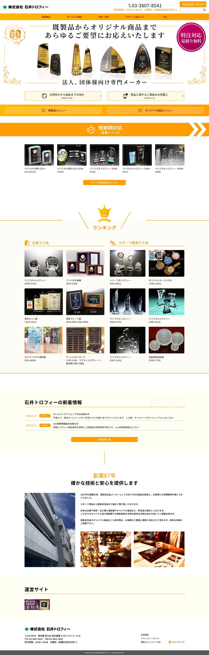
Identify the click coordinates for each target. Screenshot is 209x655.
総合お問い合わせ (193, 4)
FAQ (165, 16)
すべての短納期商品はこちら (104, 195)
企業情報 (145, 634)
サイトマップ (176, 642)
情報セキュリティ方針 (151, 642)
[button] (3, 54)
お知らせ (44, 415)
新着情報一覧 (104, 439)
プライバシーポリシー (151, 638)
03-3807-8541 (145, 5)
